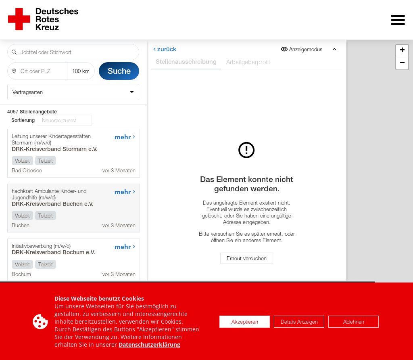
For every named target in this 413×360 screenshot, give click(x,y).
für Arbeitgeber (229, 17)
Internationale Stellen (308, 17)
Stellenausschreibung (185, 55)
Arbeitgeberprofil (247, 56)
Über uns (174, 17)
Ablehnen (353, 324)
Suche (119, 65)
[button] (402, 45)
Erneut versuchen (247, 255)
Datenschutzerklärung (149, 347)
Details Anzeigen (299, 324)
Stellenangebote (115, 17)
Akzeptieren (245, 324)
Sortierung (23, 114)
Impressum (380, 17)
